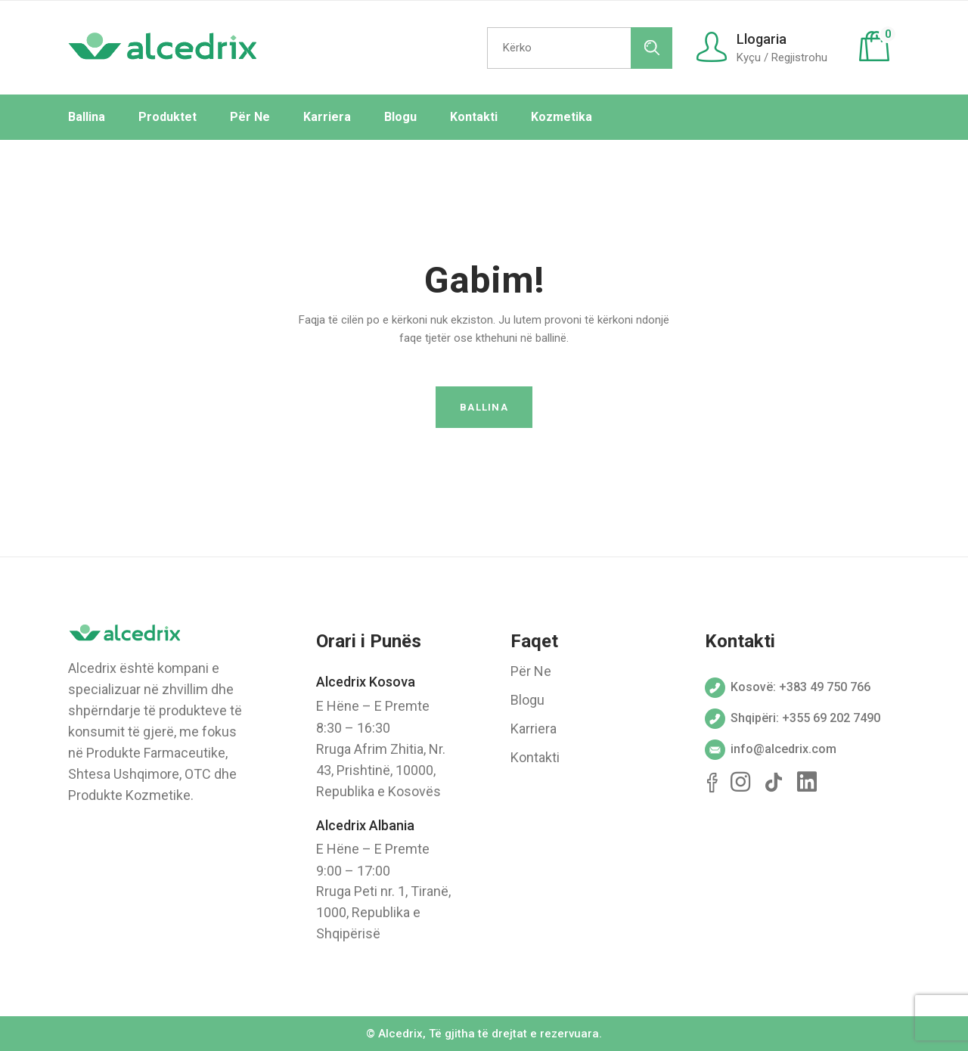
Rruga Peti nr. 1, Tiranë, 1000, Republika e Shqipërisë (383, 912)
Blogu (527, 700)
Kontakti (535, 757)
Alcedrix (400, 1033)
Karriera (533, 728)
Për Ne (530, 671)
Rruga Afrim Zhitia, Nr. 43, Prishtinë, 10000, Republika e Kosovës (380, 770)
